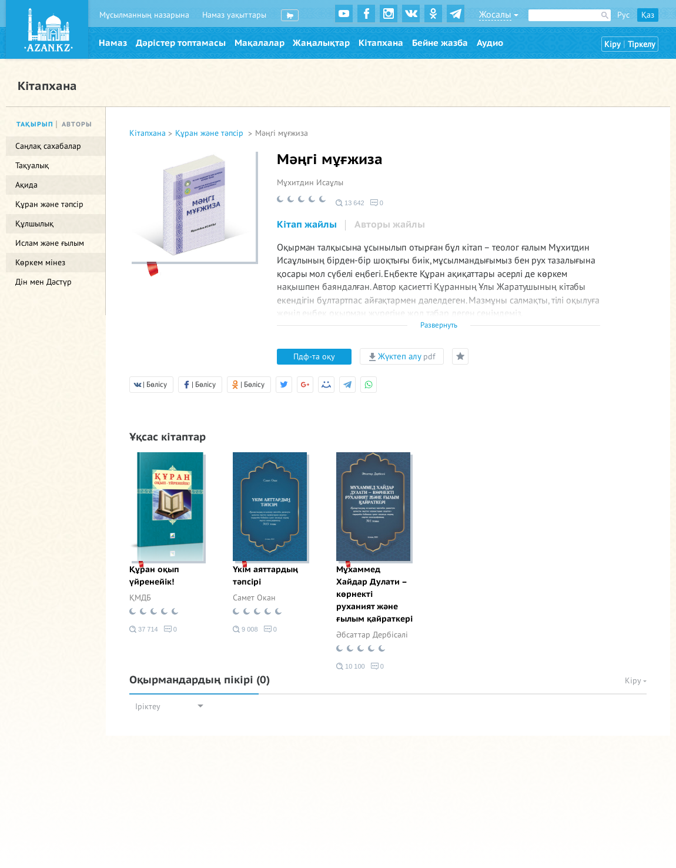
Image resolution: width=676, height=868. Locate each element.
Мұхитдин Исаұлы (310, 183)
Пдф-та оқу (314, 357)
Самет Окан (254, 598)
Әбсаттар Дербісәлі (372, 635)
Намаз (113, 43)
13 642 (350, 202)
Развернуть (438, 325)
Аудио (490, 43)
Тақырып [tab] (34, 124)
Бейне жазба (440, 43)
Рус (623, 15)
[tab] (307, 225)
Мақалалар (260, 43)
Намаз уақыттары (234, 15)
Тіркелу (641, 44)
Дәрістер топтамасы (181, 43)
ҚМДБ (140, 598)
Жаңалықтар (321, 43)
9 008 (245, 629)
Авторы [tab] (77, 124)
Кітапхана (381, 43)
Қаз (647, 15)
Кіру (612, 44)
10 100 (350, 666)
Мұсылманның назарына (144, 15)
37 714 (143, 629)
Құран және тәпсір (210, 133)
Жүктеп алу (402, 356)
